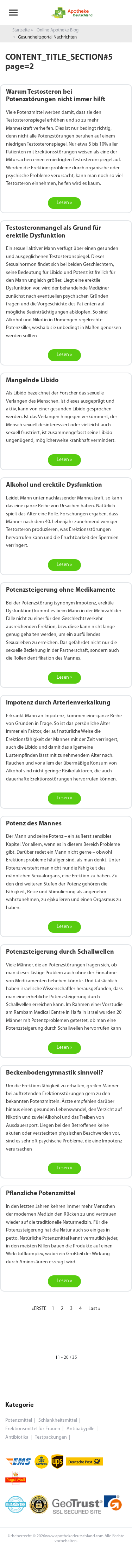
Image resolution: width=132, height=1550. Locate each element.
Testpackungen (51, 1437)
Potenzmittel (18, 1420)
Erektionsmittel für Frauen (32, 1429)
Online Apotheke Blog (57, 30)
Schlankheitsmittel (57, 1420)
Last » (94, 1308)
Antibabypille (80, 1429)
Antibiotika (17, 1437)
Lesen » (64, 202)
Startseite (21, 30)
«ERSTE (39, 1308)
